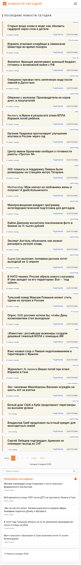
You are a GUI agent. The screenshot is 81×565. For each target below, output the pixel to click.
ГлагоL (75, 22)
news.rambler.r (73, 383)
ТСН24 (75, 294)
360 (76, 329)
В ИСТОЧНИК (72, 35)
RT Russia (74, 312)
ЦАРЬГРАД (74, 76)
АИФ (76, 112)
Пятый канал (73, 40)
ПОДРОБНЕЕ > (59, 35)
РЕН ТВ (75, 58)
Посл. (42, 458)
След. (34, 458)
